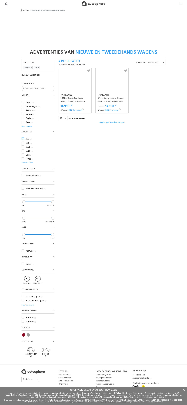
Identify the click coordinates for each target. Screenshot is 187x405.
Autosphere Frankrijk (141, 375)
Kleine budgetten (103, 372)
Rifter (29, 156)
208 (29, 136)
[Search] (164, 3)
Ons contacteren (65, 378)
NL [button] (178, 4)
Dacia (30, 115)
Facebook (138, 372)
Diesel (30, 261)
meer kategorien (28, 302)
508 (29, 140)
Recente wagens (102, 378)
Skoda (30, 111)
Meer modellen (27, 160)
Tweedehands (33, 173)
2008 (29, 144)
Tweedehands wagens (105, 381)
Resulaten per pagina (76, 115)
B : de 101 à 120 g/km (36, 298)
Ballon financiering (35, 186)
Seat (29, 119)
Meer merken (27, 123)
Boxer (30, 152)
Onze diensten (64, 375)
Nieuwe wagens (102, 384)
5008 (29, 148)
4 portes (31, 319)
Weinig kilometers (103, 375)
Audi (30, 100)
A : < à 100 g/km (34, 294)
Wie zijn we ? (64, 372)
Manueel (31, 248)
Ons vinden (63, 381)
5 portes (31, 315)
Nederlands (28, 376)
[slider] (23, 199)
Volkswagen (33, 104)
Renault (31, 108)
